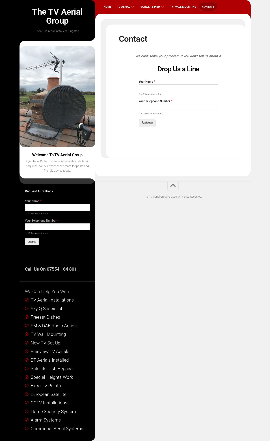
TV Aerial (123, 6)
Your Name (33, 201)
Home (107, 6)
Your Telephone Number (42, 220)
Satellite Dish (150, 6)
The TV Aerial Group (57, 16)
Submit (32, 241)
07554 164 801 (62, 269)
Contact (208, 6)
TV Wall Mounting (183, 6)
